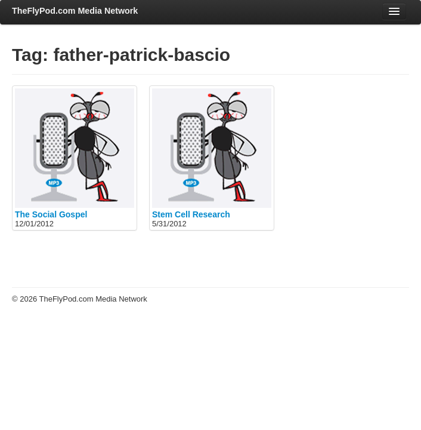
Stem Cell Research (191, 214)
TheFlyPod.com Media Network (75, 11)
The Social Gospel (51, 214)
